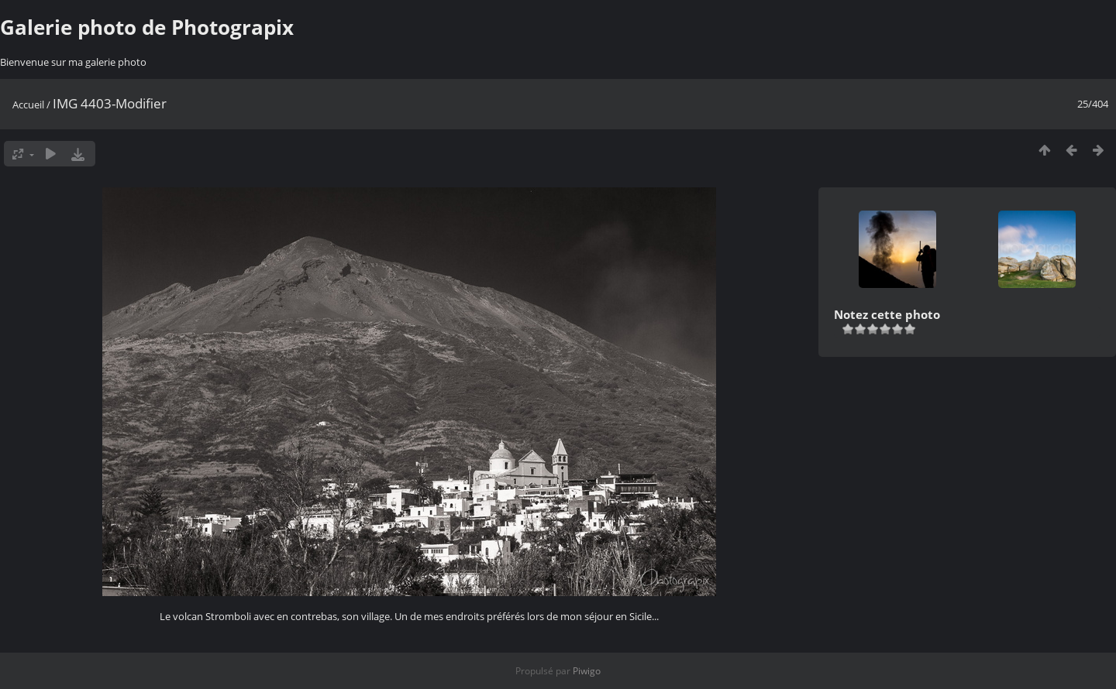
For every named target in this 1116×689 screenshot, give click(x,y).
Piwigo (587, 670)
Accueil (28, 104)
